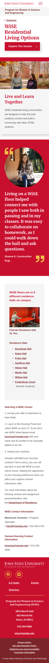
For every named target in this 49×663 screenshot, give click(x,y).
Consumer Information (24, 652)
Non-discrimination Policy (24, 646)
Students (11, 20)
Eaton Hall (21, 353)
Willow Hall (21, 377)
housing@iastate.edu (16, 436)
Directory (14, 590)
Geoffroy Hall (22, 363)
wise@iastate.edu (24, 633)
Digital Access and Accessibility (24, 649)
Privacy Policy (24, 642)
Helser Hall (21, 368)
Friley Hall (20, 358)
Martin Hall (21, 372)
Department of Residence (23, 502)
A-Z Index (14, 583)
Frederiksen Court (25, 382)
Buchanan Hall (23, 349)
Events (35, 583)
